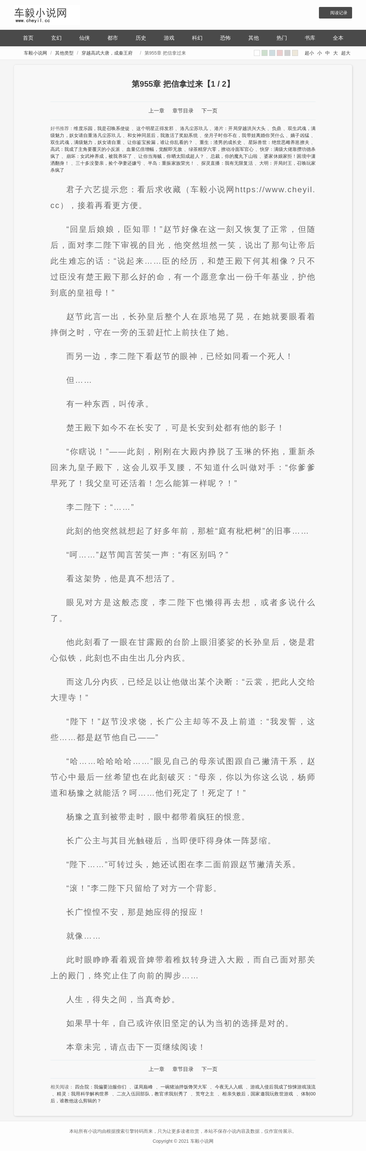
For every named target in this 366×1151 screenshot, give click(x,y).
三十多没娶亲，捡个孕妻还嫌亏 (109, 163)
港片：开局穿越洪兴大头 (240, 128)
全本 (338, 38)
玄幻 (56, 38)
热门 (281, 38)
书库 (310, 38)
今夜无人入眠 (229, 1086)
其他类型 (64, 53)
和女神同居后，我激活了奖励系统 (162, 135)
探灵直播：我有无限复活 (227, 163)
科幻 (197, 38)
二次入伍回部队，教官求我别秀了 (152, 1093)
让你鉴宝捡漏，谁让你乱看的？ (160, 142)
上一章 (156, 110)
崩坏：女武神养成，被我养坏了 (99, 156)
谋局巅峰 (143, 1086)
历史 (141, 38)
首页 (28, 38)
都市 (112, 38)
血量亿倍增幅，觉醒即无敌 (154, 149)
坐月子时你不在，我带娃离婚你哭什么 (244, 135)
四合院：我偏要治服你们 (100, 1086)
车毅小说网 (35, 53)
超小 (309, 53)
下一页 (209, 110)
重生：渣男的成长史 (221, 142)
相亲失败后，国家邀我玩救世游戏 (257, 1093)
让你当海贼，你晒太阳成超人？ (171, 156)
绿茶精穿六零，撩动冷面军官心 (221, 149)
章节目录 (183, 110)
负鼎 (276, 128)
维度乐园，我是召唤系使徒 (102, 128)
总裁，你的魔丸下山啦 (234, 156)
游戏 (169, 38)
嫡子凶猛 (299, 135)
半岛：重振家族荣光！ (171, 163)
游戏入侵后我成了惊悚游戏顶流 (283, 1086)
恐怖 (225, 38)
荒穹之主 (205, 1093)
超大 (345, 53)
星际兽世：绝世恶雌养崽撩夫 (278, 142)
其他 (253, 38)
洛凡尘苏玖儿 (194, 128)
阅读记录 (338, 12)
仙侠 (84, 38)
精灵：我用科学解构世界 (83, 1093)
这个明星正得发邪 (155, 128)
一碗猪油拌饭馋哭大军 (183, 1086)
